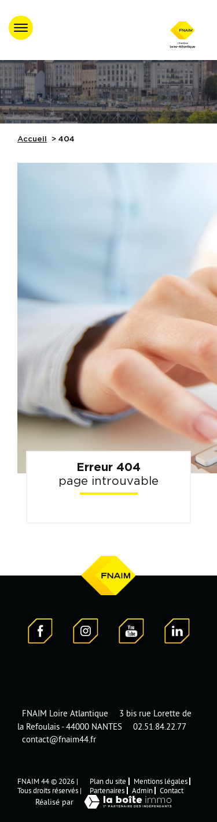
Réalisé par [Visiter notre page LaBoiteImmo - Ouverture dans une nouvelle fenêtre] (108, 802)
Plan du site (108, 781)
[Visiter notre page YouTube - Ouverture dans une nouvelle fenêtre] (131, 632)
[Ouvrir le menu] (21, 28)
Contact (171, 790)
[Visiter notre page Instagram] (85, 632)
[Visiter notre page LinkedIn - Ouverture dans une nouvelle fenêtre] (177, 632)
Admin (142, 790)
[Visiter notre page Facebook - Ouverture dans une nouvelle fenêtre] (40, 632)
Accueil (32, 139)
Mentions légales (160, 781)
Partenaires (107, 790)
